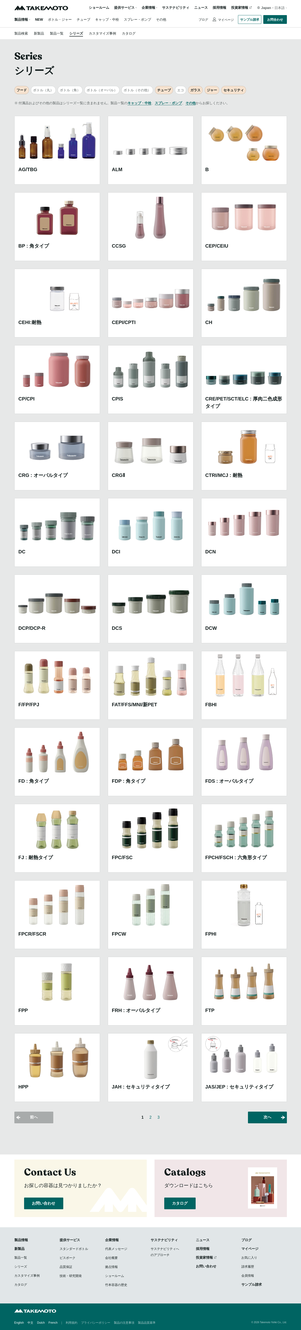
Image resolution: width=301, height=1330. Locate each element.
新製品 (39, 33)
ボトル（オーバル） (102, 90)
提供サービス (70, 1240)
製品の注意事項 (124, 1322)
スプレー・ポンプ (137, 19)
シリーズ (76, 33)
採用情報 (219, 7)
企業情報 (112, 1240)
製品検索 (21, 33)
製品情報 (21, 19)
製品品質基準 (146, 1322)
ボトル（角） (70, 90)
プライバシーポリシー (95, 1322)
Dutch (41, 1322)
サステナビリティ (175, 7)
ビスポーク (67, 1258)
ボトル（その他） (137, 90)
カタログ (129, 33)
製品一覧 (57, 33)
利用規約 (71, 1322)
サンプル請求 (249, 19)
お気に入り (249, 1257)
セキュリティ (233, 90)
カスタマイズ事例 (102, 33)
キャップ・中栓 (107, 19)
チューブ (83, 19)
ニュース (201, 7)
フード (22, 90)
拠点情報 (111, 1267)
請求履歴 (247, 1266)
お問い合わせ (44, 1203)
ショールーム (99, 7)
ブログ (203, 19)
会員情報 (247, 1275)
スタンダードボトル (74, 1249)
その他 (161, 19)
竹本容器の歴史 (116, 1285)
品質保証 (66, 1267)
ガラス (195, 90)
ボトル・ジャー (60, 19)
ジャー (212, 90)
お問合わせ (275, 19)
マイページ (225, 20)
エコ (180, 90)
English (19, 1322)
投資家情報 (239, 7)
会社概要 (111, 1258)
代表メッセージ (116, 1249)
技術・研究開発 (71, 1276)
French (52, 1322)
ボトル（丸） (43, 90)
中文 (30, 1322)
